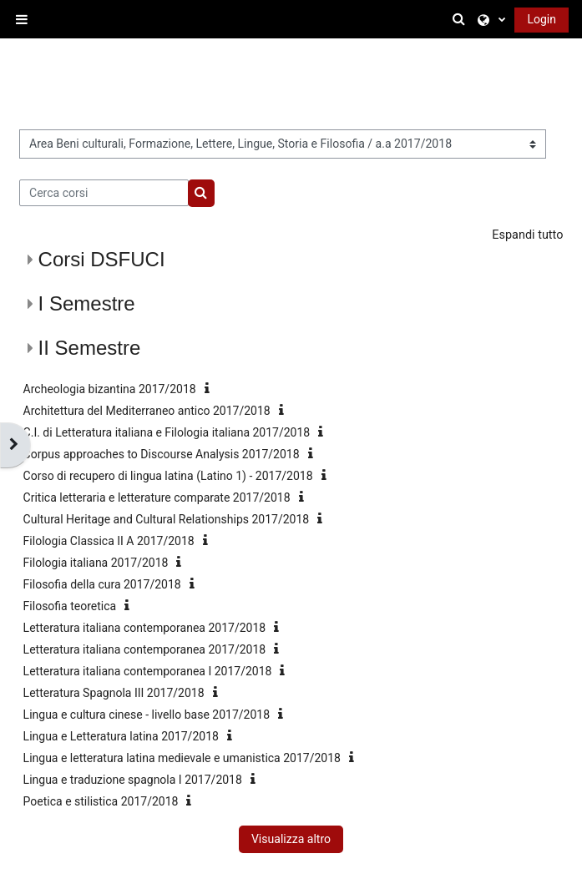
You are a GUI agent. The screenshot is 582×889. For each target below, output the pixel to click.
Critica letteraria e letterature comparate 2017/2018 (157, 497)
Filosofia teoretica (70, 606)
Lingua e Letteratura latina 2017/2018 (121, 736)
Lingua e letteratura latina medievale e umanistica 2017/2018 (182, 758)
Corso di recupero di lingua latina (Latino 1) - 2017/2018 (168, 475)
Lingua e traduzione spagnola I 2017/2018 (132, 779)
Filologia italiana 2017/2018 (96, 562)
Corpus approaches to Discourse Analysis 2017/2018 (161, 454)
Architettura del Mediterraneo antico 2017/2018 (147, 410)
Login (541, 19)
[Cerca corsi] (104, 192)
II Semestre (89, 347)
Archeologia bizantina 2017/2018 (109, 389)
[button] (462, 19)
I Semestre (86, 303)
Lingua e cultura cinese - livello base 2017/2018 (146, 714)
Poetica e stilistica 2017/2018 (101, 801)
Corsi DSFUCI (101, 259)
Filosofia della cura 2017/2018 (102, 584)
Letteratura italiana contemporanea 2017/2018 (144, 627)
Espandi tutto (527, 235)
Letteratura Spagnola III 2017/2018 (114, 693)
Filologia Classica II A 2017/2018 (109, 541)
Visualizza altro (291, 839)
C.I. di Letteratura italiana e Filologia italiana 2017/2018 (167, 432)
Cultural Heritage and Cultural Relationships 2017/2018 (166, 519)
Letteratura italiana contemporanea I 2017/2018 (147, 671)
